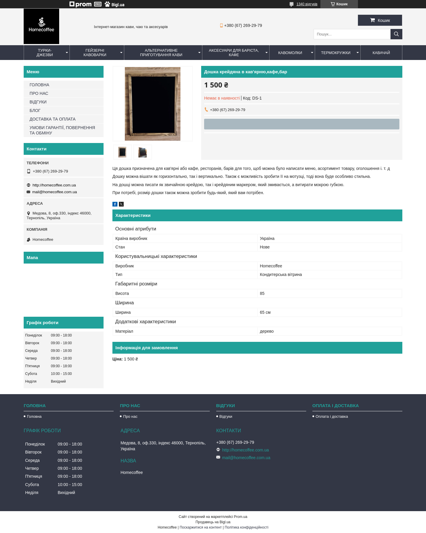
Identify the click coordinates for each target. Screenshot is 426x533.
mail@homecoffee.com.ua (54, 192)
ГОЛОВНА (39, 84)
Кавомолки (290, 53)
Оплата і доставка (332, 416)
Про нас (130, 416)
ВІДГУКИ (38, 102)
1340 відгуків (306, 4)
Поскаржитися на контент (201, 527)
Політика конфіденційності (246, 527)
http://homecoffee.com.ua (54, 185)
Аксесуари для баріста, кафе (234, 52)
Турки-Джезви (45, 52)
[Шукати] (396, 34)
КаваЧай (381, 53)
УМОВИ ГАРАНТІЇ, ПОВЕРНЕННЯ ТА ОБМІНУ (62, 130)
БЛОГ (35, 110)
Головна (34, 416)
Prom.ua (240, 517)
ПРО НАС (39, 93)
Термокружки (335, 53)
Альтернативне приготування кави (161, 52)
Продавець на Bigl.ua (213, 522)
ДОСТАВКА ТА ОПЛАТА (52, 119)
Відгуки (226, 416)
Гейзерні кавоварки (94, 52)
